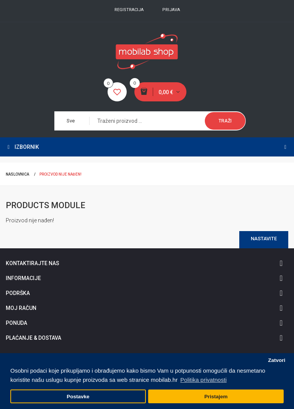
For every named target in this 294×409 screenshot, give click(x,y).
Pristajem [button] (216, 396)
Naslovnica (17, 174)
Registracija (129, 9)
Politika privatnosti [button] (203, 379)
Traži (225, 121)
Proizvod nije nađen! (60, 174)
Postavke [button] (78, 396)
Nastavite (264, 238)
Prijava (171, 9)
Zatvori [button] (276, 360)
